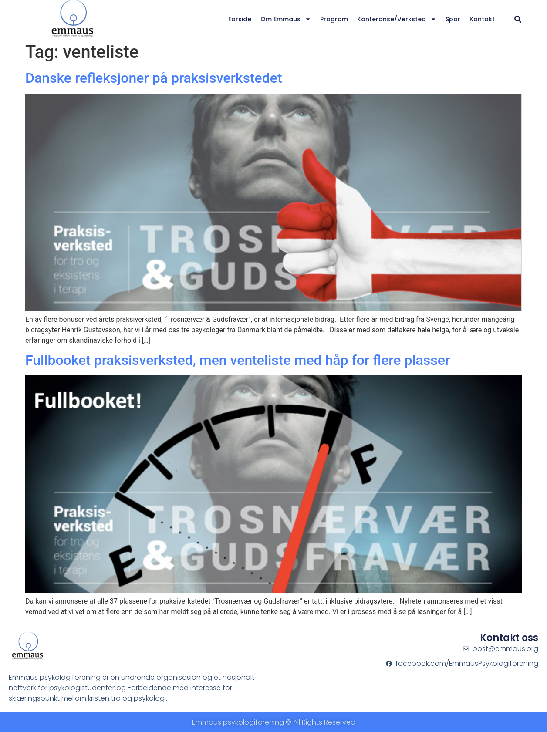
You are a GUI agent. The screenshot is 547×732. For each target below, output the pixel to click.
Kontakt (482, 19)
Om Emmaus (285, 19)
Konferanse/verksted (396, 19)
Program (334, 19)
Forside (239, 19)
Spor (453, 19)
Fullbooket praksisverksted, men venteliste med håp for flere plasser (237, 360)
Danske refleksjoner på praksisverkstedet (153, 78)
